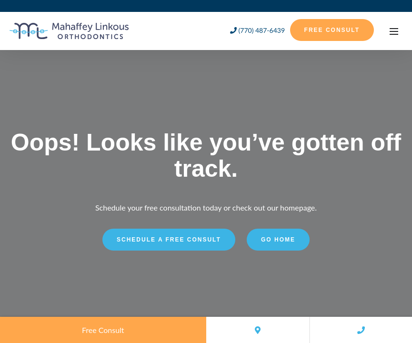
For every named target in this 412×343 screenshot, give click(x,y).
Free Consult (332, 30)
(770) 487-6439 (257, 30)
